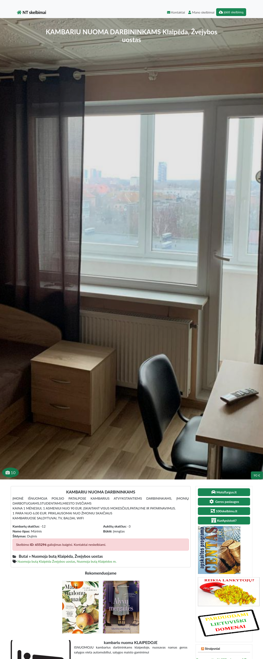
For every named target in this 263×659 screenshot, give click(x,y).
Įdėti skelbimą (231, 12)
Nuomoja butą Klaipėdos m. (97, 561)
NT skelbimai (31, 12)
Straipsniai (212, 648)
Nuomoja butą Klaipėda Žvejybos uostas (46, 561)
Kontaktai (176, 12)
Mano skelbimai (201, 12)
